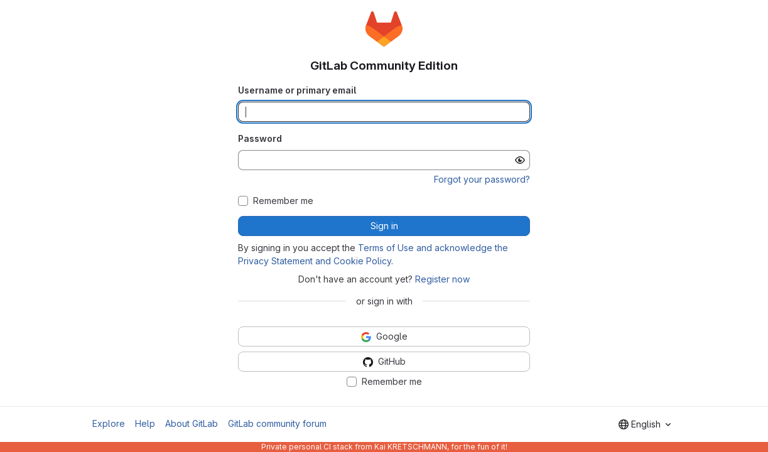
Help (145, 423)
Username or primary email (297, 90)
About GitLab (191, 423)
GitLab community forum (277, 423)
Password (260, 138)
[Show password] (520, 160)
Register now (442, 279)
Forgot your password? (482, 179)
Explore (108, 423)
